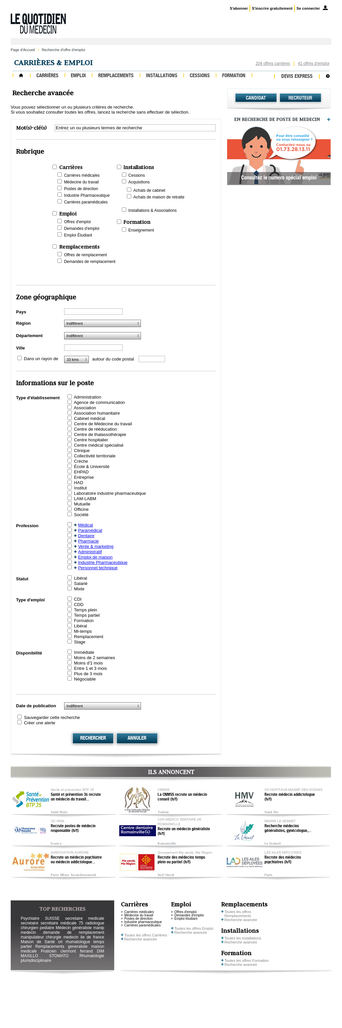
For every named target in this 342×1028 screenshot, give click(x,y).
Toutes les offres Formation (246, 961)
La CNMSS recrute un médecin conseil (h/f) (182, 797)
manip (98, 927)
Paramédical (90, 530)
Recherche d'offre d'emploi (63, 50)
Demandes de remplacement (90, 261)
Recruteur (300, 98)
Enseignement (141, 230)
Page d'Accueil (23, 50)
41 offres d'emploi (313, 63)
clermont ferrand (76, 951)
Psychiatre (30, 918)
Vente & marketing (96, 546)
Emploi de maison (95, 557)
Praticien (48, 951)
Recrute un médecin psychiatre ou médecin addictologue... (76, 860)
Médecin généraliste (74, 927)
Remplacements (116, 76)
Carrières (47, 76)
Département (29, 335)
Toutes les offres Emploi (193, 928)
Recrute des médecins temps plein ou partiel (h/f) (181, 860)
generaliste (78, 946)
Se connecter (308, 8)
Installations (161, 76)
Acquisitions (139, 182)
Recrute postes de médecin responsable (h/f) (73, 828)
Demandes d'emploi (82, 228)
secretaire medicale (84, 918)
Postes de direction (81, 188)
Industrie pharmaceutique (143, 922)
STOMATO (58, 955)
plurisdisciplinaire (36, 960)
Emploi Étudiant (78, 235)
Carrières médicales (82, 175)
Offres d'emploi (77, 221)
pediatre (47, 927)
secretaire (29, 923)
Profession (27, 525)
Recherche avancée (140, 939)
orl (60, 941)
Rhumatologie (91, 955)
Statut (22, 578)
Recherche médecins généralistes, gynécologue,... (288, 828)
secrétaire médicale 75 (61, 923)
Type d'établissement (38, 397)
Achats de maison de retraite (158, 197)
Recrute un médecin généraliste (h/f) (184, 831)
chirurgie (53, 937)
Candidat (256, 98)
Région (23, 323)
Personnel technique (98, 567)
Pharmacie (88, 541)
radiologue (95, 923)
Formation (233, 76)
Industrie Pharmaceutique (87, 195)
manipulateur (32, 937)
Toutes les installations (242, 938)
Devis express (297, 76)
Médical (85, 525)
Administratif (90, 551)
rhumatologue (77, 941)
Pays (21, 311)
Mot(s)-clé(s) (31, 128)
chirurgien (29, 927)
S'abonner (239, 8)
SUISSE (52, 918)
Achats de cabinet (149, 190)
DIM (100, 951)
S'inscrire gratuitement (272, 8)
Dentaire (86, 535)
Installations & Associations (152, 210)
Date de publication (36, 705)
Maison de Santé (38, 941)
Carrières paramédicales (86, 202)
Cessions (200, 76)
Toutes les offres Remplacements (237, 914)
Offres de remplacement (85, 255)
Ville (20, 347)
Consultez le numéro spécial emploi (279, 178)
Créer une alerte (39, 722)
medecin (28, 932)
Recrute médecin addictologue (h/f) (290, 797)
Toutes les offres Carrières (145, 935)
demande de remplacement (73, 932)
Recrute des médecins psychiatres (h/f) (283, 860)
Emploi (78, 76)
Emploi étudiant (185, 918)
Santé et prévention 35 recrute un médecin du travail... (76, 797)
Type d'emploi (30, 599)
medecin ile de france (83, 937)
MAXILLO (29, 955)
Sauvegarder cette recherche (52, 717)
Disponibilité (29, 652)
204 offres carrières (272, 63)
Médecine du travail (81, 182)
